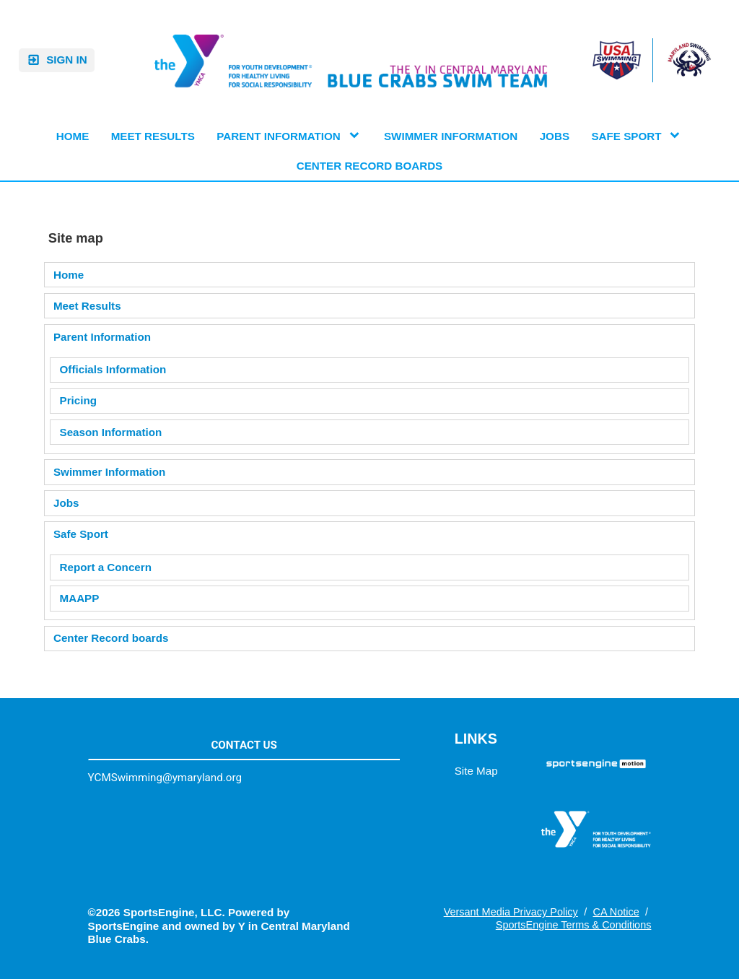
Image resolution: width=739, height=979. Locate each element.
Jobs (66, 503)
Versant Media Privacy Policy (511, 912)
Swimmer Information (109, 472)
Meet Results (87, 306)
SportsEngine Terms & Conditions (574, 925)
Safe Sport (80, 534)
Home (68, 275)
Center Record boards (111, 638)
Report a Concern (106, 567)
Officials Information (113, 369)
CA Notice (616, 912)
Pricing (78, 400)
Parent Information (102, 337)
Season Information (111, 432)
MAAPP (80, 598)
